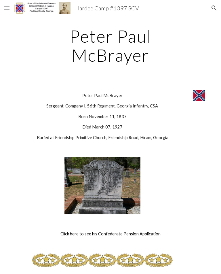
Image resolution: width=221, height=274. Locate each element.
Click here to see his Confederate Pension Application (110, 233)
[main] (110, 45)
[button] (7, 8)
